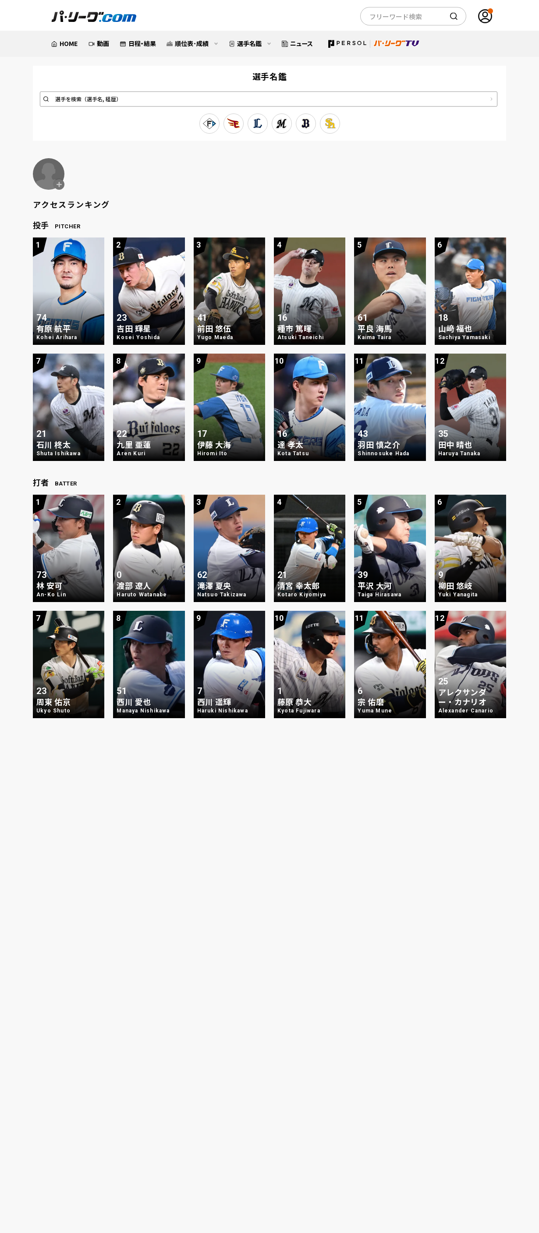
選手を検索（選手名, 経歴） (88, 99)
